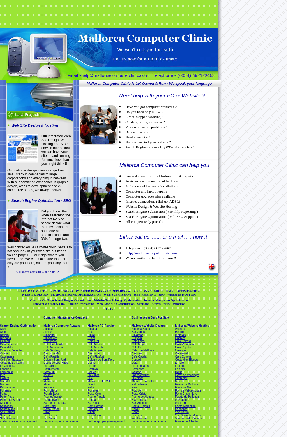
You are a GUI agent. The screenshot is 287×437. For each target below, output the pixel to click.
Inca (2, 375)
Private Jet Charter (186, 421)
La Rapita (93, 375)
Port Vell (137, 390)
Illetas (178, 372)
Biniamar (137, 335)
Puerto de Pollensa (187, 396)
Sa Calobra (182, 399)
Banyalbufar (139, 331)
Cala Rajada (183, 347)
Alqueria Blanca (141, 328)
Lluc (89, 378)
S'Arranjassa (139, 399)
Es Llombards (140, 365)
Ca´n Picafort (95, 356)
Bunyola (137, 338)
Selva (135, 409)
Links (109, 309)
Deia (135, 362)
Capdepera (7, 356)
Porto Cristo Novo (186, 393)
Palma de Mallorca (186, 384)
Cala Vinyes (94, 350)
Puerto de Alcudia (143, 396)
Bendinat (180, 331)
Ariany (47, 331)
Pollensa (5, 390)
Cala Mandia (95, 344)
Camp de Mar (52, 353)
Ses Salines (7, 412)
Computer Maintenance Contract (65, 317)
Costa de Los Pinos (55, 362)
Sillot (46, 412)
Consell (136, 359)
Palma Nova (139, 384)
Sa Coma (6, 402)
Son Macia (94, 415)
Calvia (4, 353)
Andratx (180, 328)
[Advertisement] (108, 13)
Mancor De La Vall (98, 381)
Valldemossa (140, 418)
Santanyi (92, 409)
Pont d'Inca (50, 390)
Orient (91, 384)
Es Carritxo (50, 365)
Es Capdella (7, 365)
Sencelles (181, 409)
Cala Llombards (53, 344)
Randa (91, 399)
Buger (91, 338)
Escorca (180, 365)
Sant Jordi (49, 406)
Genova (137, 372)
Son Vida (49, 418)
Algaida (92, 328)
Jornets (48, 375)
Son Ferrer (6, 415)
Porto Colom (95, 393)
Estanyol (92, 368)
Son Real (137, 415)
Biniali (91, 335)
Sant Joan (6, 406)
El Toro (179, 362)
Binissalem (50, 338)
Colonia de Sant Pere (100, 359)
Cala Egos (138, 341)
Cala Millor (6, 347)
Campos (137, 353)
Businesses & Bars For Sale (150, 317)
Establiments (51, 368)
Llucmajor (181, 378)
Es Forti (92, 365)
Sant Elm (181, 402)
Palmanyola (7, 387)
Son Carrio (182, 412)
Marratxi (180, 381)
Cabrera (180, 338)
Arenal (4, 331)
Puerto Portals (96, 396)
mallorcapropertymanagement (18, 421)
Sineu (91, 412)
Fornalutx (49, 372)
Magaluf (5, 381)
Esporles (5, 368)
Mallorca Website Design (148, 325)
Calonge (180, 350)
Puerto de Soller (10, 399)
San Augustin (140, 402)
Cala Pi (136, 347)
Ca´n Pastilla (51, 356)
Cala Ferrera (183, 341)
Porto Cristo (139, 393)
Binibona (5, 338)
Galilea (91, 372)
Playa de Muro (184, 387)
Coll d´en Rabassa (11, 359)
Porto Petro (7, 396)
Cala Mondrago (53, 347)
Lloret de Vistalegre (187, 375)
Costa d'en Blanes (186, 359)
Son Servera (8, 418)
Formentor (6, 372)
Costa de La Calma (12, 362)
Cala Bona (50, 341)
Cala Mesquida (184, 344)
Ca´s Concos (183, 356)
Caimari (5, 341)
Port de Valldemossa (188, 390)
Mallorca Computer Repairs (61, 325)
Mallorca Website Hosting (192, 325)
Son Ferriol (50, 415)
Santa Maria (7, 409)
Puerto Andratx (52, 396)
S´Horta (92, 418)
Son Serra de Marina (188, 415)
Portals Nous (51, 393)
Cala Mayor (139, 344)
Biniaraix (180, 335)
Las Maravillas (141, 375)
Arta (89, 331)
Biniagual (49, 335)
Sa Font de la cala (54, 402)
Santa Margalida (185, 406)
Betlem (4, 335)
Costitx (91, 362)
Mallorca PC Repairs (101, 325)
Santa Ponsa (51, 409)
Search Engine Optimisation (18, 325)
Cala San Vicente (11, 350)
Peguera (48, 387)
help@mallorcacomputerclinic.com (151, 253)
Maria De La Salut (143, 381)
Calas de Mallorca (143, 350)
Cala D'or (93, 341)
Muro (46, 384)
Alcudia (48, 328)
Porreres (92, 390)
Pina (134, 387)
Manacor (48, 381)
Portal (3, 393)
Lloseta (4, 378)
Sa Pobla (93, 402)
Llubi (46, 378)
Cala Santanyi (52, 350)
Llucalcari (138, 378)
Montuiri (5, 384)
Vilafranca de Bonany (188, 418)
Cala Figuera (8, 344)
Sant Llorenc (95, 406)
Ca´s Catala (139, 356)
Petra (90, 387)
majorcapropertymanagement (61, 421)
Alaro (3, 328)
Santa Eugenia (141, 406)
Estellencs (138, 368)
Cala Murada (95, 347)
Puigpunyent (51, 399)
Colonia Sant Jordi (54, 359)
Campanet (93, 353)
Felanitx (180, 368)
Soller (135, 412)
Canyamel (181, 353)
